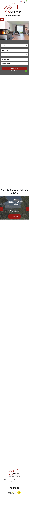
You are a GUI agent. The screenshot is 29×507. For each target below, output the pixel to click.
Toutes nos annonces (14, 483)
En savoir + (14, 216)
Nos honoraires (17, 481)
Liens (22, 481)
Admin (25, 481)
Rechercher (14, 68)
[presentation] (1, 209)
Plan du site (4, 481)
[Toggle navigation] (2, 19)
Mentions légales (10, 481)
